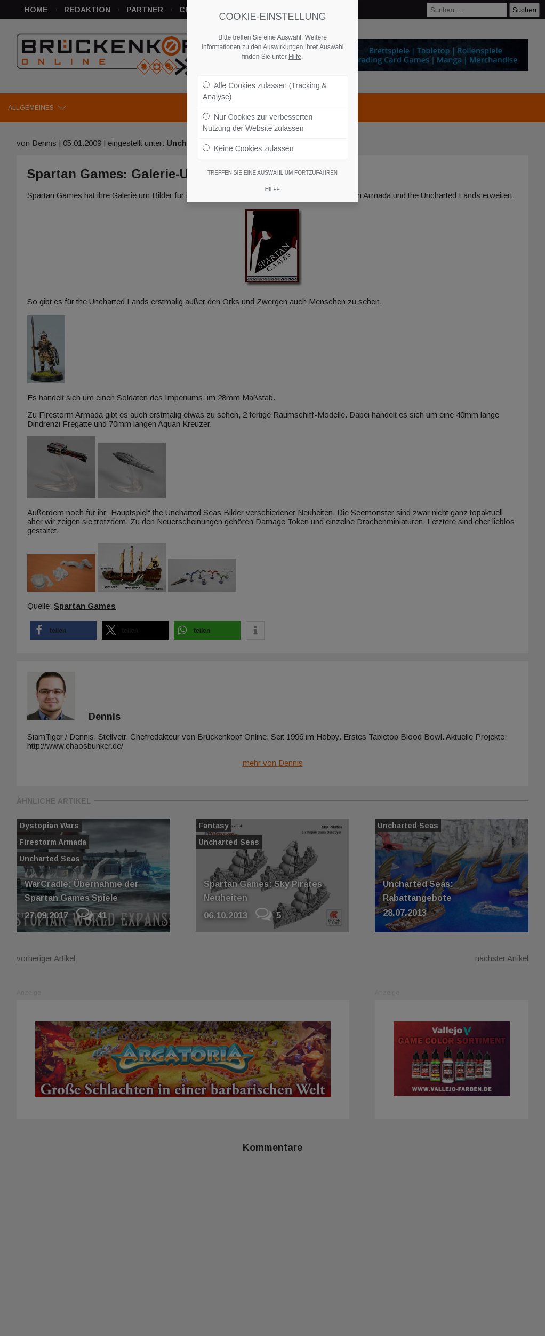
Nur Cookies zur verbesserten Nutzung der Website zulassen (257, 117)
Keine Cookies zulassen (248, 143)
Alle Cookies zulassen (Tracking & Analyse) (265, 86)
